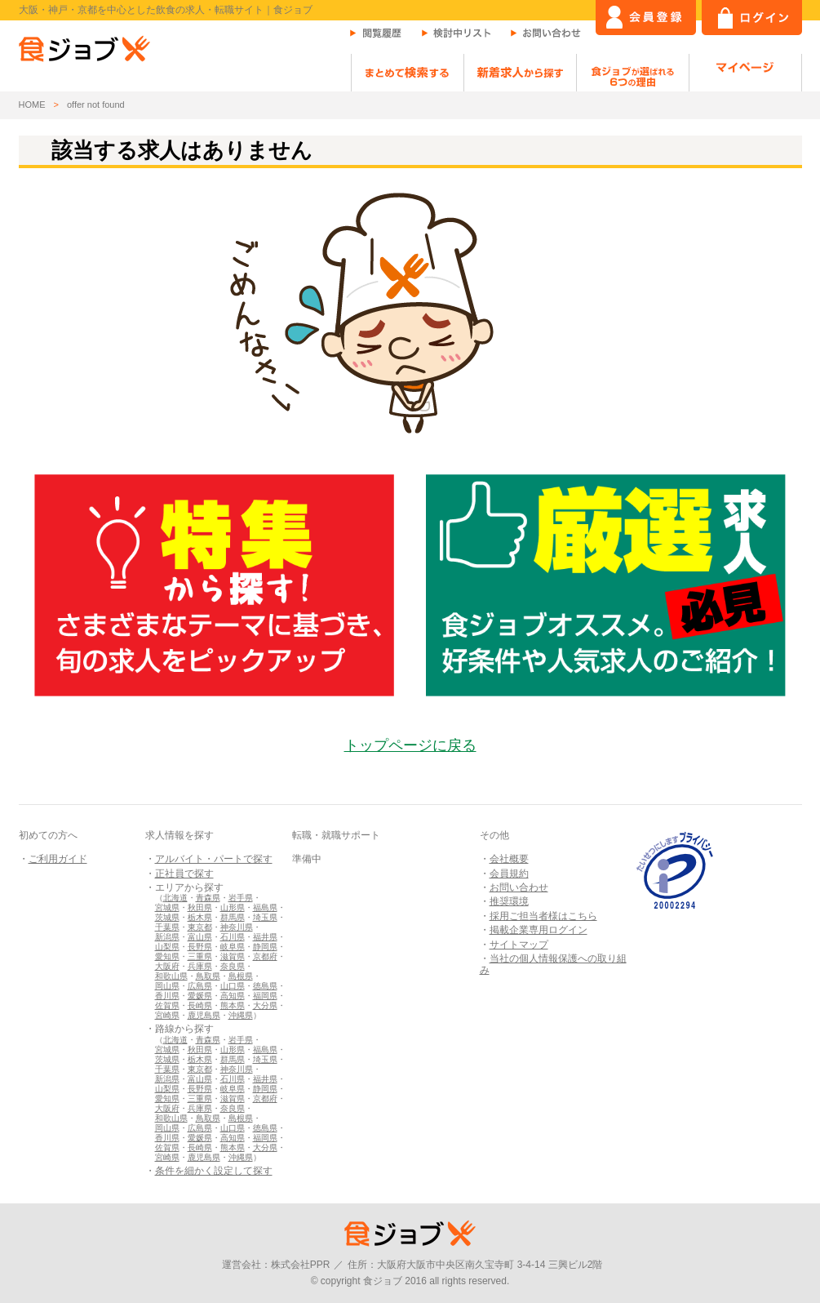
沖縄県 (240, 1015)
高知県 (232, 995)
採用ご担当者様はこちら (543, 916)
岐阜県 (232, 946)
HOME (32, 104)
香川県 (167, 995)
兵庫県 (200, 966)
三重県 (200, 956)
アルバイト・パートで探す (214, 859)
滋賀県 (232, 956)
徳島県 (265, 985)
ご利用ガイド (58, 859)
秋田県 (200, 907)
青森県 (208, 897)
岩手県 (240, 897)
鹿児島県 (204, 1015)
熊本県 (232, 1005)
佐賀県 (167, 1005)
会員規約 (509, 873)
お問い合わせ (519, 887)
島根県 (240, 976)
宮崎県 (167, 1015)
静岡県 (265, 946)
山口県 (232, 985)
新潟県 (167, 936)
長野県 (200, 946)
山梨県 (167, 946)
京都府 (265, 956)
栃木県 (200, 917)
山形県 (232, 907)
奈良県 (232, 966)
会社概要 (509, 859)
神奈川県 (236, 927)
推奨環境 (509, 901)
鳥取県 (208, 976)
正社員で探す (184, 873)
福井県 (265, 936)
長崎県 (200, 1005)
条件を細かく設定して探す (214, 1170)
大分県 (265, 1005)
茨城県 (167, 917)
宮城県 (167, 907)
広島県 (200, 985)
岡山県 (167, 985)
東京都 (200, 927)
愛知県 (167, 956)
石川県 (232, 936)
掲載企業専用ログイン (538, 930)
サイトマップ (519, 944)
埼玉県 (265, 917)
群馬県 (232, 917)
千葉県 (167, 927)
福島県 (265, 907)
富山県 (200, 936)
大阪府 (167, 966)
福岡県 (265, 995)
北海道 (175, 897)
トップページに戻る (410, 745)
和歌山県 (171, 976)
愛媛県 (200, 995)
